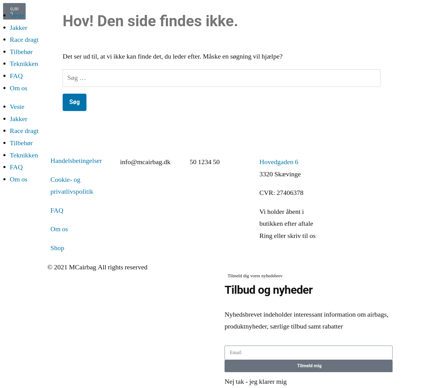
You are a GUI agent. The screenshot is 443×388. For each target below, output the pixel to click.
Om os (18, 88)
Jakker (18, 27)
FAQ (16, 76)
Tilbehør (21, 52)
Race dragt (24, 39)
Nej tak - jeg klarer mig (256, 381)
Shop (57, 248)
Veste (17, 15)
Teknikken (24, 63)
